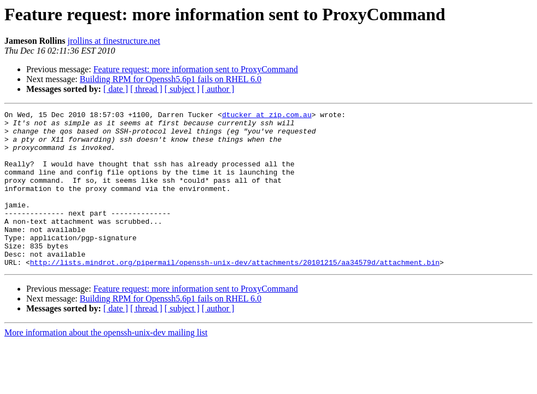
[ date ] (115, 89)
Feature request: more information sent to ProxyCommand (196, 69)
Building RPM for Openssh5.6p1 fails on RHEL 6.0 (170, 79)
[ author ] (218, 89)
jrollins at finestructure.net (114, 40)
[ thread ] (146, 89)
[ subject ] (182, 89)
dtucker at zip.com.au (267, 116)
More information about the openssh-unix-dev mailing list (106, 363)
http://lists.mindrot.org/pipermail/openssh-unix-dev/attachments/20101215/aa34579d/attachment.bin (235, 293)
